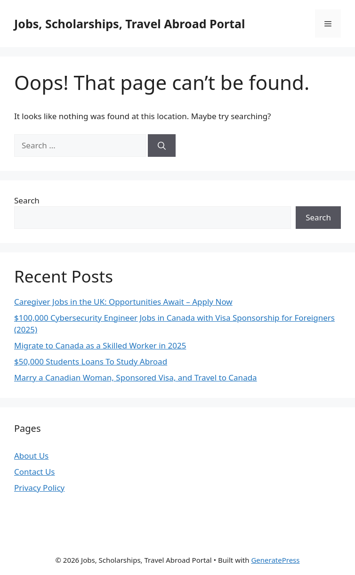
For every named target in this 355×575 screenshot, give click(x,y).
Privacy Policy (39, 487)
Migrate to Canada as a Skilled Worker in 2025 (100, 345)
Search (27, 200)
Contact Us (34, 471)
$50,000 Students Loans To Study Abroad (90, 361)
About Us (31, 455)
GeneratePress (275, 560)
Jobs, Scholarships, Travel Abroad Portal (129, 24)
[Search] (162, 145)
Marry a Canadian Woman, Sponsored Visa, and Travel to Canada (135, 377)
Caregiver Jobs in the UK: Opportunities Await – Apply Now (123, 301)
